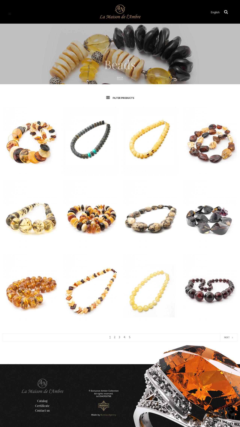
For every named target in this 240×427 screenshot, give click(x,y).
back (120, 78)
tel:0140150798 (103, 396)
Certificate (42, 406)
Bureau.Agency (108, 414)
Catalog (42, 401)
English (215, 12)
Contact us (42, 410)
